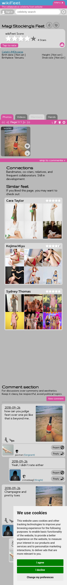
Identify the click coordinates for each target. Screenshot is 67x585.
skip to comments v (52, 160)
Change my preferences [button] (40, 577)
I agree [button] (40, 562)
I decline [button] (40, 569)
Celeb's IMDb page (12, 51)
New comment (55, 398)
